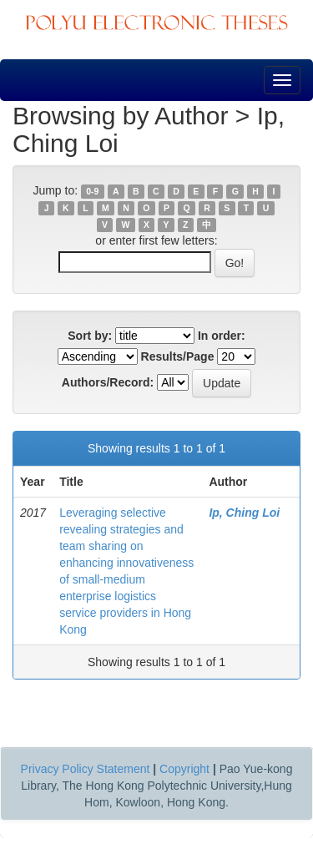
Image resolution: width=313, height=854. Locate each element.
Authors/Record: (108, 382)
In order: (221, 335)
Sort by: (90, 335)
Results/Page (178, 356)
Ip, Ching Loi (244, 512)
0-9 (92, 191)
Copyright (184, 769)
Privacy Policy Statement (85, 769)
